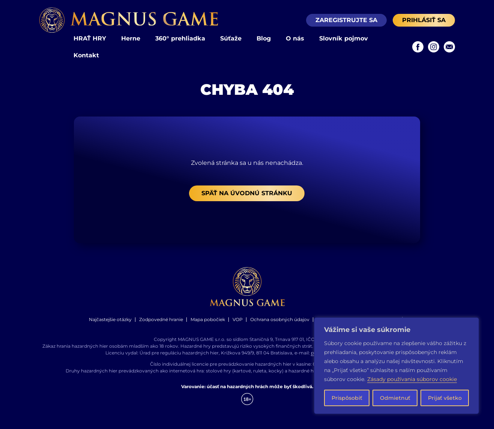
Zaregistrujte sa (346, 20)
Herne (130, 38)
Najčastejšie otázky (110, 319)
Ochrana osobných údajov (279, 319)
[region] (396, 365)
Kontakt (86, 55)
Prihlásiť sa (424, 20)
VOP (238, 319)
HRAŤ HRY (90, 38)
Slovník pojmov (343, 38)
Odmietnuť (395, 398)
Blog (264, 38)
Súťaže (231, 38)
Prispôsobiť (347, 398)
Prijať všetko (445, 398)
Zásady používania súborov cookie (412, 379)
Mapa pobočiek (208, 319)
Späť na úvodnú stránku (246, 193)
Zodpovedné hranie (161, 319)
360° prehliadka (180, 38)
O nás (295, 38)
